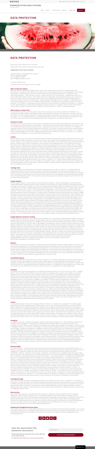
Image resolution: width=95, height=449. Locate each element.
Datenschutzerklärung (38, 438)
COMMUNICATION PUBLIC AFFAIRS (25, 6)
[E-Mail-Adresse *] (65, 430)
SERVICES (64, 10)
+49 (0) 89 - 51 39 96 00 (79, 1)
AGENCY (48, 10)
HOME (42, 10)
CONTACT (81, 10)
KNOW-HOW (72, 10)
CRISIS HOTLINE (56, 10)
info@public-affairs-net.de (66, 1)
